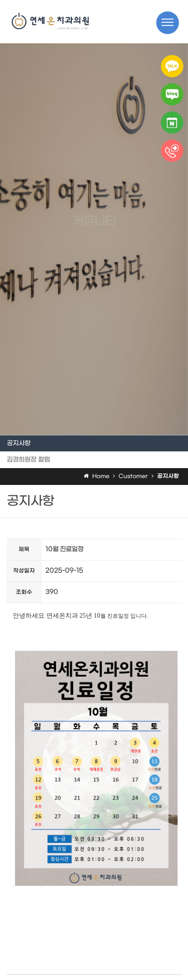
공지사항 (18, 443)
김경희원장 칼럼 (28, 460)
